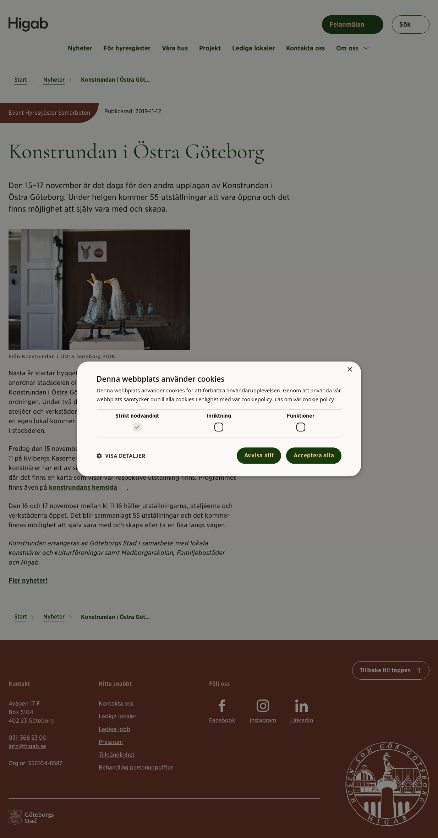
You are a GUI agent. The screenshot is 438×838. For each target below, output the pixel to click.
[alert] (219, 419)
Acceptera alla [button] (314, 455)
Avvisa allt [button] (259, 455)
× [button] (349, 369)
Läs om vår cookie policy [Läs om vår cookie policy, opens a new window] (305, 399)
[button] (121, 455)
